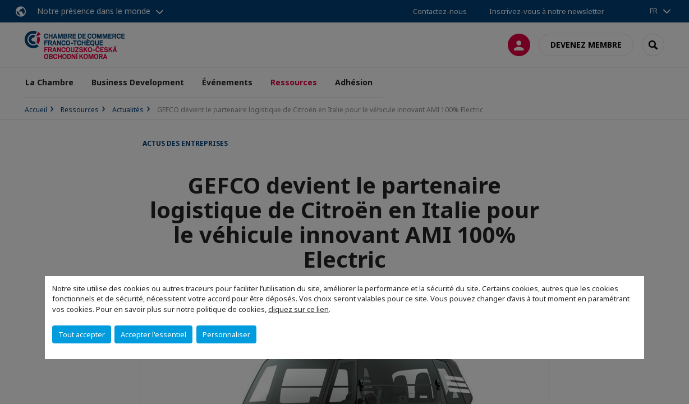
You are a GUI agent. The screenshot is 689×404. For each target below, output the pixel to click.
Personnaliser (226, 334)
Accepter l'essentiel (153, 334)
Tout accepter (81, 334)
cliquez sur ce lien (298, 309)
